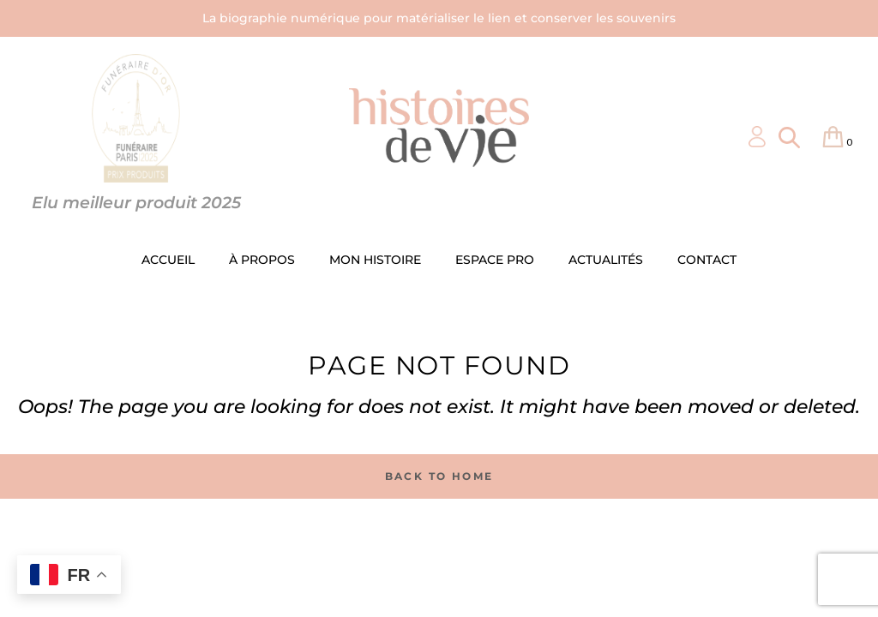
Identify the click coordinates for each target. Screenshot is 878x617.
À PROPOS (262, 259)
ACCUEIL (168, 259)
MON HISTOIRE (375, 259)
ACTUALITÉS (605, 259)
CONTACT (707, 259)
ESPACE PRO (494, 259)
